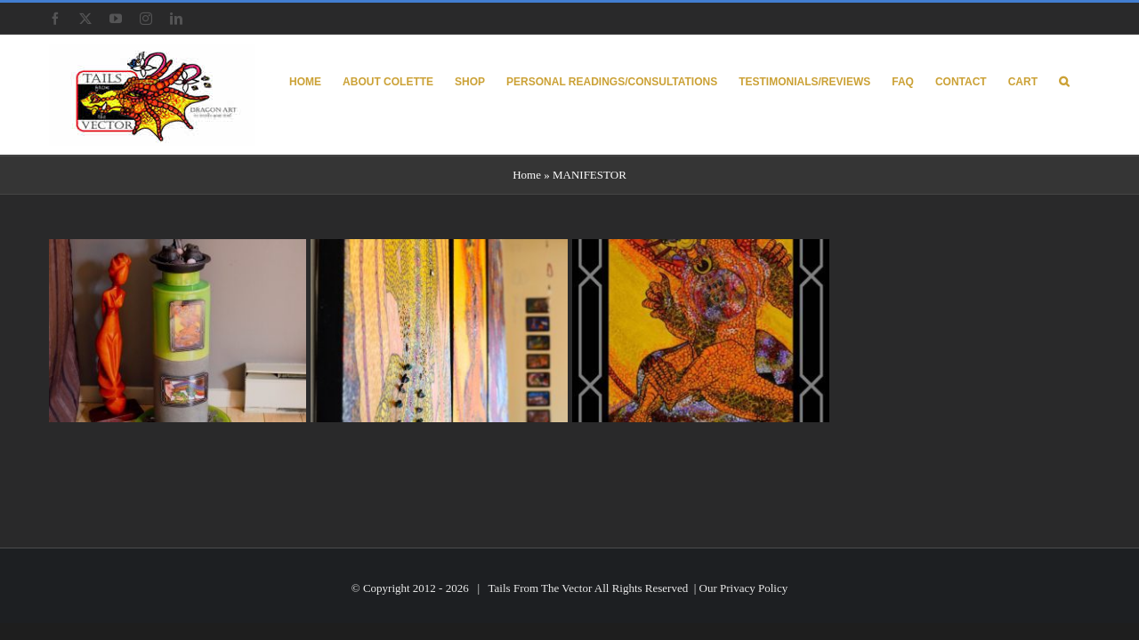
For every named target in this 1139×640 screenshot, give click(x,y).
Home (527, 174)
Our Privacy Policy (743, 588)
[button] (1085, 80)
